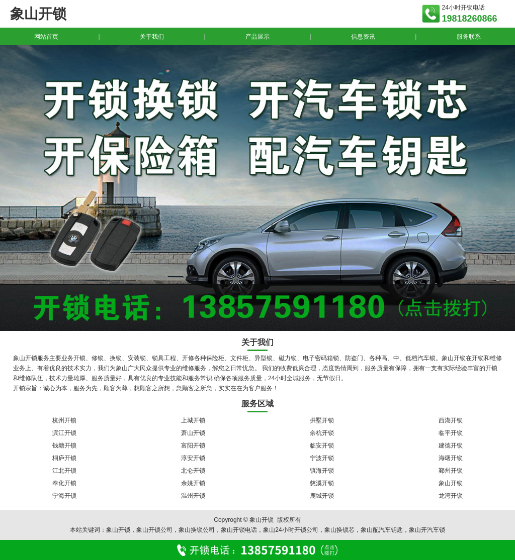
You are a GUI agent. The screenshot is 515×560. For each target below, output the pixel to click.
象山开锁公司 (154, 529)
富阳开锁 (193, 445)
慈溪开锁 (322, 483)
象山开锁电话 (239, 529)
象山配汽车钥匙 (382, 529)
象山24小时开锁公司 (290, 529)
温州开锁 (193, 495)
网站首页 (46, 36)
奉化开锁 (64, 483)
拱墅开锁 (322, 420)
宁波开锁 (322, 458)
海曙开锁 (451, 458)
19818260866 (469, 19)
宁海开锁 (64, 495)
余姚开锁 (193, 483)
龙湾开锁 (451, 495)
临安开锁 (322, 445)
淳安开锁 (193, 458)
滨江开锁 (64, 432)
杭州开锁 (64, 420)
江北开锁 (64, 470)
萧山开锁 (193, 432)
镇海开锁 (322, 470)
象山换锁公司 (197, 529)
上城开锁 (193, 420)
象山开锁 (451, 483)
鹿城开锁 (322, 495)
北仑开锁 (193, 470)
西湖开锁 (451, 420)
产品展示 (257, 36)
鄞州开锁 (451, 470)
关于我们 (152, 36)
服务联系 (469, 36)
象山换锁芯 (339, 529)
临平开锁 (451, 432)
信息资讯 (363, 36)
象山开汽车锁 (427, 529)
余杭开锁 (322, 432)
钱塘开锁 (64, 445)
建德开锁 (451, 445)
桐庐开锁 (64, 458)
